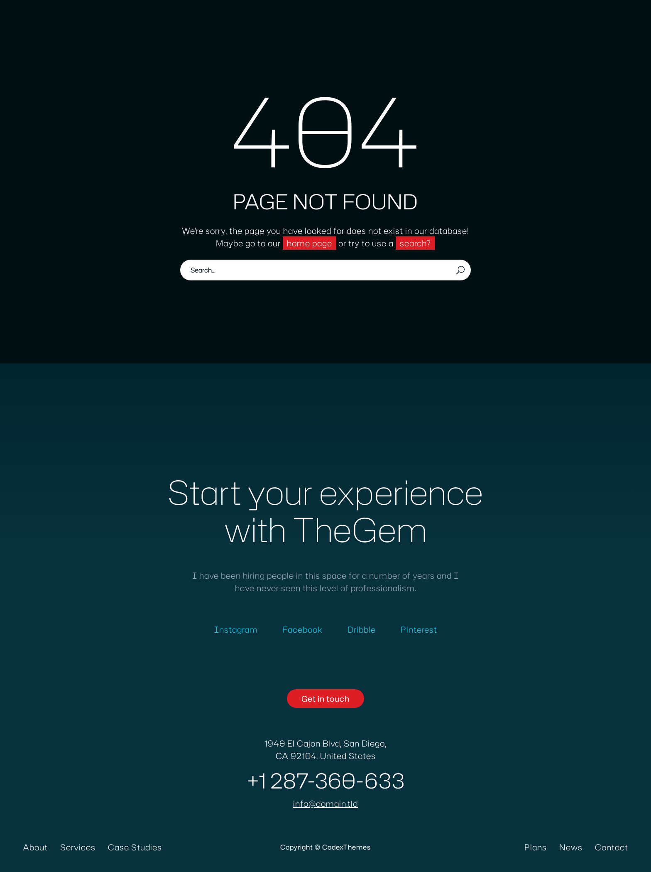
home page (309, 243)
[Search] (325, 270)
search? (415, 243)
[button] (325, 698)
